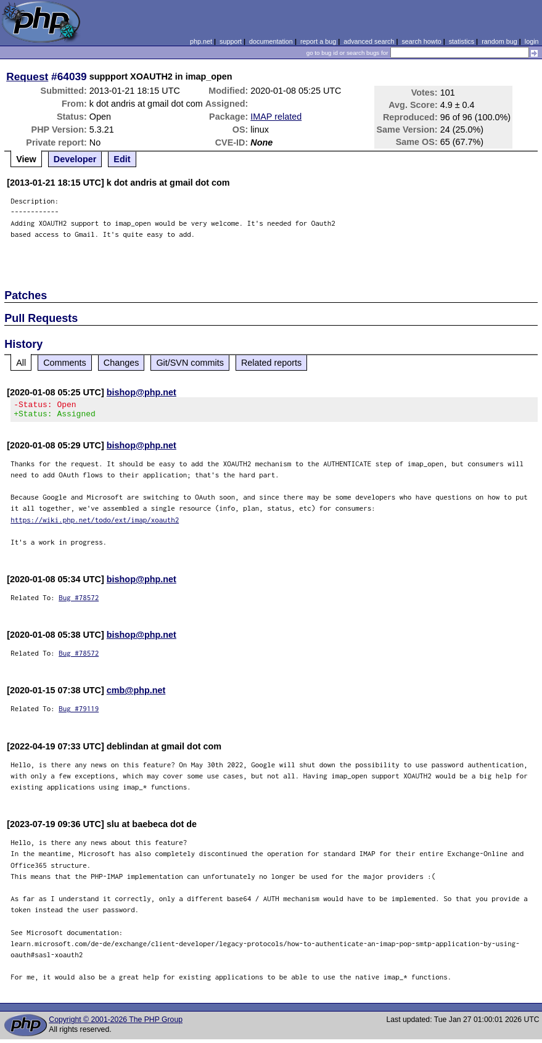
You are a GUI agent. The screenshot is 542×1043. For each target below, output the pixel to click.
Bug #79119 (79, 712)
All (21, 363)
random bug (499, 41)
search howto (421, 41)
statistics (461, 41)
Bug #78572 (79, 601)
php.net (201, 41)
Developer (75, 159)
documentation (271, 41)
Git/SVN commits (190, 363)
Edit (121, 159)
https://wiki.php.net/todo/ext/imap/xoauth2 (94, 523)
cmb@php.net (136, 694)
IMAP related (276, 117)
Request (27, 76)
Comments (64, 363)
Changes (121, 363)
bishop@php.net (141, 392)
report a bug (318, 41)
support (231, 41)
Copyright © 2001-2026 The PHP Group (116, 1023)
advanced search (368, 41)
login (532, 41)
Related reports (271, 363)
